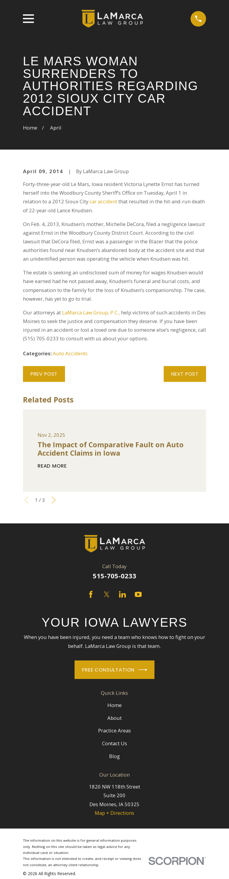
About (114, 717)
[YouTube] (138, 594)
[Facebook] (90, 594)
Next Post (185, 373)
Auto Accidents (70, 353)
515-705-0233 (114, 575)
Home (114, 705)
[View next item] (53, 500)
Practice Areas (114, 730)
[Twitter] (106, 594)
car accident (103, 201)
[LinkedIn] (122, 594)
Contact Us (114, 743)
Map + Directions (114, 812)
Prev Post (44, 373)
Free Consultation (114, 670)
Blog (114, 756)
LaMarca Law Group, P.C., (91, 312)
